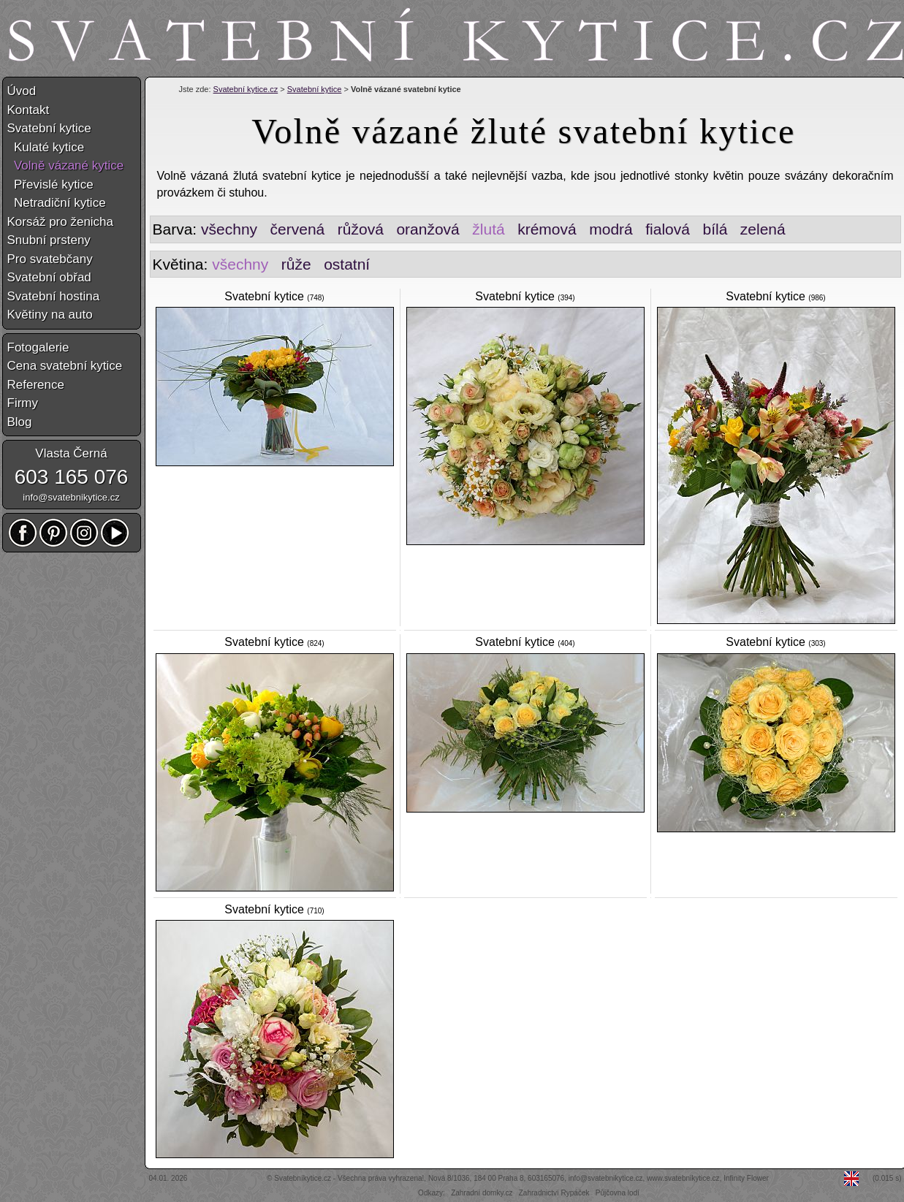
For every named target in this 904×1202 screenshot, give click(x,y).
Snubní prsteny (49, 240)
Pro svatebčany (50, 259)
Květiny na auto (50, 315)
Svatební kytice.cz (245, 89)
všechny (229, 229)
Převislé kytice (50, 184)
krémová (547, 229)
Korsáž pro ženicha (60, 222)
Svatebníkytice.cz (302, 1178)
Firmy (22, 403)
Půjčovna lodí (617, 1193)
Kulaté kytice (46, 147)
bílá (714, 229)
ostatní (347, 264)
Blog (19, 422)
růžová (361, 229)
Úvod (22, 91)
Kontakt (28, 110)
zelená (763, 229)
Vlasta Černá (71, 453)
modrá (611, 229)
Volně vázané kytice (65, 165)
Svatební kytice (314, 89)
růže (296, 264)
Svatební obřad (49, 277)
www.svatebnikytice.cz (683, 1178)
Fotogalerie (38, 347)
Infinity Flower (746, 1178)
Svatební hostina (53, 296)
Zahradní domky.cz (481, 1193)
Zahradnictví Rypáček (554, 1193)
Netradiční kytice (56, 203)
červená (297, 229)
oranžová (427, 229)
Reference (35, 385)
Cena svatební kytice (65, 366)
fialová (667, 229)
